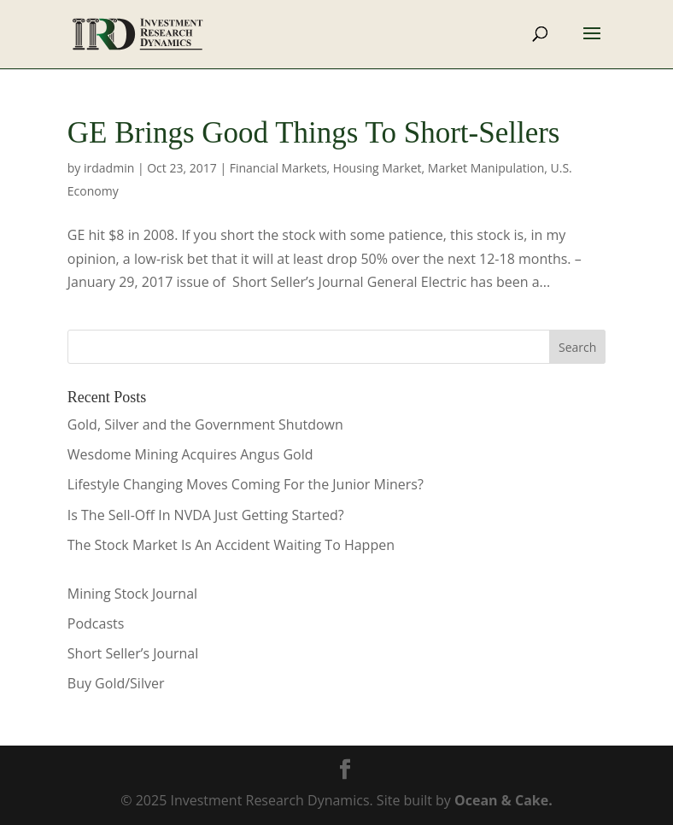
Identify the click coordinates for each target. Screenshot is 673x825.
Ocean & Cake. (503, 800)
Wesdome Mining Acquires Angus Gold (190, 454)
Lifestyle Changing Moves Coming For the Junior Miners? (245, 484)
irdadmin (109, 168)
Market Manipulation (486, 168)
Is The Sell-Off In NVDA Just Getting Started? (205, 515)
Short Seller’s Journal (132, 653)
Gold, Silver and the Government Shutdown (205, 424)
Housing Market (377, 168)
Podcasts (96, 623)
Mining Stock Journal (132, 593)
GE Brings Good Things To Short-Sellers (313, 132)
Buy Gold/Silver (116, 683)
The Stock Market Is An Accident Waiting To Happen (231, 544)
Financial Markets (278, 168)
